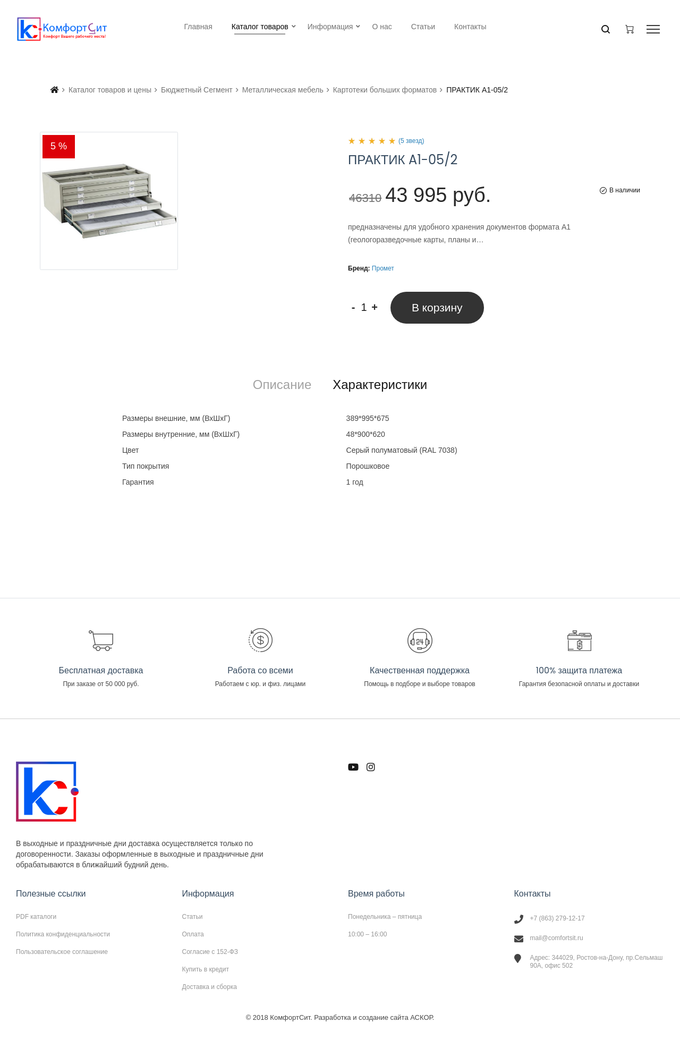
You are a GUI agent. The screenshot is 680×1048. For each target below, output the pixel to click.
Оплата (193, 934)
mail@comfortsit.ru (556, 938)
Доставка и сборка (209, 986)
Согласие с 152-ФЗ (210, 952)
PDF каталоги (36, 916)
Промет (383, 268)
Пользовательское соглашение (62, 951)
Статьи (192, 916)
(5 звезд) (411, 141)
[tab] (282, 384)
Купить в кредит (206, 969)
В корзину (437, 307)
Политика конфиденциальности (63, 934)
